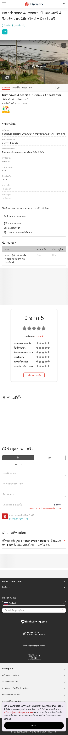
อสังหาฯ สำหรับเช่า (10, 681)
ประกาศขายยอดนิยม (11, 694)
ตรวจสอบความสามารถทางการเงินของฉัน (45, 508)
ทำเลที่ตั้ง (16, 87)
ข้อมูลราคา (27, 87)
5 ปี (16, 464)
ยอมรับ (34, 725)
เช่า (49, 458)
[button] (63, 581)
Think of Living (34, 621)
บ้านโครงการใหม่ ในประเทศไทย (15, 688)
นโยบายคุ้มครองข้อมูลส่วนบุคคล (18, 712)
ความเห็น (39, 336)
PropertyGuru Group (12, 581)
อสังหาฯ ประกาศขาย (10, 675)
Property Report (34, 657)
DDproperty (7, 668)
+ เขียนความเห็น (34, 375)
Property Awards (34, 633)
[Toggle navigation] (4, 4)
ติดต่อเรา (6, 587)
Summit (34, 645)
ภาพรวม (6, 87)
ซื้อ (18, 458)
